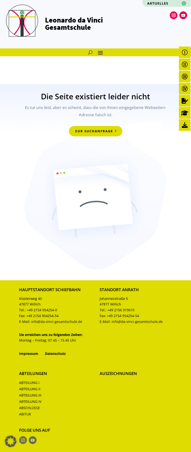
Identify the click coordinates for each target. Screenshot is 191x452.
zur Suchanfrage (94, 131)
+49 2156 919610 (120, 310)
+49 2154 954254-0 (42, 310)
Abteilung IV (30, 401)
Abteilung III (30, 395)
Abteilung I (29, 382)
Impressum (28, 353)
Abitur (25, 414)
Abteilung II (29, 389)
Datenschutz (55, 353)
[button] (10, 441)
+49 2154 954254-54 (42, 315)
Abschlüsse (29, 407)
